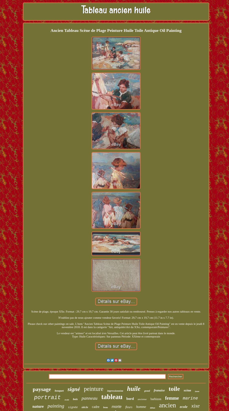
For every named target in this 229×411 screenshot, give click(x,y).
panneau (89, 398)
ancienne (142, 399)
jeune (197, 391)
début (152, 408)
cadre (95, 407)
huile (134, 388)
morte (116, 406)
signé (74, 389)
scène (187, 390)
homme (141, 407)
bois (75, 399)
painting (56, 406)
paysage (42, 389)
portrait (47, 397)
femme (172, 398)
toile (174, 388)
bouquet (59, 390)
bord (130, 399)
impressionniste (115, 390)
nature (38, 406)
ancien (167, 405)
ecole (184, 407)
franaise (159, 390)
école (67, 400)
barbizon (156, 399)
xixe (195, 406)
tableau (112, 397)
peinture (93, 388)
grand (147, 390)
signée (73, 407)
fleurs (128, 407)
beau (105, 407)
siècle (85, 407)
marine (190, 398)
